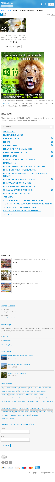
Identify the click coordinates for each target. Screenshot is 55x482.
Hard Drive (8, 201)
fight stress (29, 399)
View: (48, 18)
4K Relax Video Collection (15, 156)
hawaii (36, 399)
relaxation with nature (8, 409)
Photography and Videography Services (22, 215)
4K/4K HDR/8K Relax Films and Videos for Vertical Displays (25, 178)
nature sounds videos (33, 406)
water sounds (26, 419)
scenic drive (28, 409)
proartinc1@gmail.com (11, 322)
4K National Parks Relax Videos (17, 153)
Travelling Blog (7, 349)
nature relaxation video (32, 402)
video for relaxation (7, 416)
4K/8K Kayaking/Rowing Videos (17, 187)
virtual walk (42, 416)
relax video (19, 409)
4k (2, 392)
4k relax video (23, 392)
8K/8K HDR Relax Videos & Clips (16, 197)
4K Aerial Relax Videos (13, 139)
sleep (34, 409)
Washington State (16, 419)
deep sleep (5, 399)
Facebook (3, 467)
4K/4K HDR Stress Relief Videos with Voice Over (24, 170)
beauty (33, 395)
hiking (41, 399)
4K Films (6, 146)
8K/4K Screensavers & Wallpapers (18, 194)
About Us (5, 341)
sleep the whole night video (10, 412)
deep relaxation (41, 395)
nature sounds (6, 406)
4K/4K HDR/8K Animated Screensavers (19, 174)
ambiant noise (47, 392)
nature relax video (46, 402)
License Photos (10, 218)
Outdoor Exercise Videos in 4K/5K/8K (19, 211)
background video (24, 395)
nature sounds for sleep (18, 406)
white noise (35, 419)
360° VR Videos (9, 136)
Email (3, 440)
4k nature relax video (11, 392)
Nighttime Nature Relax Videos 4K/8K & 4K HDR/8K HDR (27, 208)
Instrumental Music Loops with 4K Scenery (23, 204)
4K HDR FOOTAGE (10, 149)
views (26, 416)
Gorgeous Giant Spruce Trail (17, 378)
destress (12, 399)
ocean (43, 406)
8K (40, 392)
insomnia (15, 402)
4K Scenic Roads (10, 160)
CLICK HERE (5, 107)
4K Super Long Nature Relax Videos (19, 163)
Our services (7, 345)
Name (3, 432)
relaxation (50, 406)
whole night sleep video (8, 423)
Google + (10, 467)
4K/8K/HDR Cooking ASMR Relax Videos (20, 190)
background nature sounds (9, 395)
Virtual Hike (33, 416)
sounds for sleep (24, 412)
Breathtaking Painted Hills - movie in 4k (25, 288)
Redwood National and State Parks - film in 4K (28, 276)
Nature (21, 402)
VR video (49, 416)
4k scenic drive (33, 392)
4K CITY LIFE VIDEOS (11, 142)
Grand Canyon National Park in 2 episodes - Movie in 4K (31, 264)
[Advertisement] (27, 240)
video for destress (47, 412)
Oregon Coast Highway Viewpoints (19, 369)
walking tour (5, 419)
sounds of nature (35, 412)
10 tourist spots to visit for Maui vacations (21, 360)
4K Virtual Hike (9, 167)
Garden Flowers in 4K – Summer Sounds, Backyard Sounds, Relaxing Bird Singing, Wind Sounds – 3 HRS (13, 41)
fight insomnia (20, 399)
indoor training (6, 402)
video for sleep (19, 416)
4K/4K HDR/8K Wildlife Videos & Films (19, 183)
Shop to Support (14, 50)
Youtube (6, 467)
